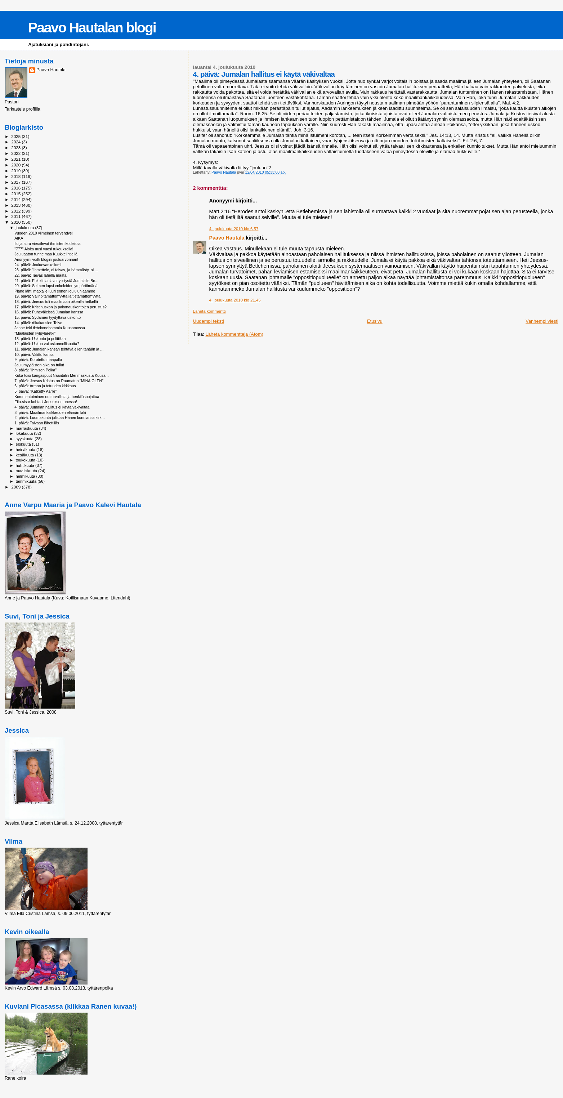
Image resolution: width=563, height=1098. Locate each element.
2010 (16, 222)
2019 (16, 170)
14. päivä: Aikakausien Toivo (38, 323)
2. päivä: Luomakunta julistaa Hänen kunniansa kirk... (59, 417)
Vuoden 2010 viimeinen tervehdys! (43, 233)
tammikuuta (27, 481)
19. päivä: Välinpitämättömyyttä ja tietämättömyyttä (57, 296)
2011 (16, 216)
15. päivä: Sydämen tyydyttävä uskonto (47, 317)
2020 (16, 164)
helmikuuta (26, 476)
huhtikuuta (25, 465)
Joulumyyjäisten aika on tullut (39, 365)
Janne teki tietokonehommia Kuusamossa (49, 328)
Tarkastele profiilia (22, 109)
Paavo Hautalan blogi (92, 27)
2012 (16, 211)
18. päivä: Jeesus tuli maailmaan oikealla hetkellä (56, 301)
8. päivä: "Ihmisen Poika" (35, 370)
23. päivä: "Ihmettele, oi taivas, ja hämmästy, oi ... (56, 270)
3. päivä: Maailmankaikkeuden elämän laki (50, 412)
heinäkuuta (26, 449)
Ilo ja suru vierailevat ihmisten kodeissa (47, 243)
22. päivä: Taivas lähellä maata (40, 275)
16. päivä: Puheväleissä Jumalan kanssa (48, 312)
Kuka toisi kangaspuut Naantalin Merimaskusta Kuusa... (61, 375)
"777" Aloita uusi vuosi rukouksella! (43, 249)
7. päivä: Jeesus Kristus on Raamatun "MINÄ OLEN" (58, 381)
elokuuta (24, 444)
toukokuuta (26, 460)
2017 (16, 182)
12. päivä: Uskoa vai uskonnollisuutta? (46, 344)
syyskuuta (25, 439)
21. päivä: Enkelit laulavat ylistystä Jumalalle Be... (56, 280)
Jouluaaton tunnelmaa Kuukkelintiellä (45, 254)
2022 (16, 153)
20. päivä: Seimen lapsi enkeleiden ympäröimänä (56, 286)
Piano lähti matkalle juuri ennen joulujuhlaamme (54, 291)
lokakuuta (25, 433)
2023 (16, 147)
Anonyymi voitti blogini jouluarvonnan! (46, 259)
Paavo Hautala (227, 238)
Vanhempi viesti (542, 321)
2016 (16, 188)
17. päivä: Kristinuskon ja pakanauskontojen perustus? (60, 307)
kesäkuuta (25, 455)
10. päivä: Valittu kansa (34, 354)
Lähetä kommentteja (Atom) (234, 334)
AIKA (18, 238)
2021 (16, 159)
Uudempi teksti (208, 321)
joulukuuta (25, 228)
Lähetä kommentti (209, 311)
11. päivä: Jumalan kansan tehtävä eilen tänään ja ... (58, 349)
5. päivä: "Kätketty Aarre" (35, 391)
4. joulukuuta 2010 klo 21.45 (235, 300)
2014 (16, 199)
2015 (16, 193)
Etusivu (375, 321)
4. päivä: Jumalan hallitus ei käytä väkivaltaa (51, 407)
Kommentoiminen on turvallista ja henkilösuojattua (56, 396)
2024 (16, 141)
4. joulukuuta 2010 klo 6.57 (234, 229)
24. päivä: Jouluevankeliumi (37, 265)
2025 (16, 136)
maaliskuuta (27, 471)
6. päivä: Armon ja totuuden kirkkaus (45, 386)
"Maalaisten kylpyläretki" (34, 333)
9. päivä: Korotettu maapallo (38, 359)
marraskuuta (27, 428)
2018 (16, 176)
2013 (16, 205)
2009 (16, 487)
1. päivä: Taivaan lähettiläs (36, 423)
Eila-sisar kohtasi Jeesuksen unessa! (45, 402)
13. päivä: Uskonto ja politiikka (40, 338)
